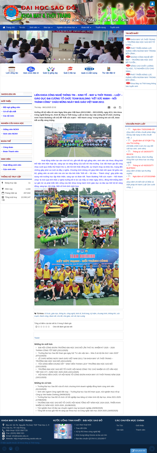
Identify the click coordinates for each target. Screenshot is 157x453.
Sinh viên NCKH (10, 134)
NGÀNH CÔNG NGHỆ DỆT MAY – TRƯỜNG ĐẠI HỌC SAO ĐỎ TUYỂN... (139, 59)
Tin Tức (119, 425)
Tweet (37, 338)
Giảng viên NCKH (11, 129)
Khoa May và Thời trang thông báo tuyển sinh (141, 84)
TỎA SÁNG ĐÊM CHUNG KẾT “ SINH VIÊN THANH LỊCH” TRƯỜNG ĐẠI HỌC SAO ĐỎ (75, 364)
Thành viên (140, 430)
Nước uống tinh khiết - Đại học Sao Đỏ (77, 420)
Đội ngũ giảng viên (11, 107)
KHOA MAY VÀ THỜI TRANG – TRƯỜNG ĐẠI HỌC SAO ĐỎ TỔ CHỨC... (140, 42)
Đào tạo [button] (48, 28)
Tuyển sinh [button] (114, 27)
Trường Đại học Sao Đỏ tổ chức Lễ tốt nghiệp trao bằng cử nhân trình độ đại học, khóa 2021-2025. (79, 397)
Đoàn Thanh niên (10, 151)
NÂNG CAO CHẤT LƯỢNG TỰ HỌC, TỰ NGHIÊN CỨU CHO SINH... (140, 68)
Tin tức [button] (22, 27)
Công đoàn (8, 147)
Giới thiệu (140, 425)
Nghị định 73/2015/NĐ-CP (141, 129)
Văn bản (119, 430)
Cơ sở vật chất (9, 111)
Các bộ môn (8, 116)
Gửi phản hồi (138, 450)
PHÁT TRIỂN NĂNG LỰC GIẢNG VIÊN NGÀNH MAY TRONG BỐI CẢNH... (141, 51)
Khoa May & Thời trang (29, 443)
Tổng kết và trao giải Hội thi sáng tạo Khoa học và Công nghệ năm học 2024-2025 (72, 411)
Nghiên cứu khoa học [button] (67, 28)
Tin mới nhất (132, 33)
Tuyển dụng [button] (101, 27)
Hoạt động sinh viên (12, 165)
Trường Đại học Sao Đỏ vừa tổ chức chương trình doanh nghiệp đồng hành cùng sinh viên (76, 386)
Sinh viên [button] (34, 28)
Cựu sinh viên (9, 169)
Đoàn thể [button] (86, 28)
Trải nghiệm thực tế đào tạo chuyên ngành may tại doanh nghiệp (64, 408)
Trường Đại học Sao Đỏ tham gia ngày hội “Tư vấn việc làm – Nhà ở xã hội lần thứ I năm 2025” (78, 353)
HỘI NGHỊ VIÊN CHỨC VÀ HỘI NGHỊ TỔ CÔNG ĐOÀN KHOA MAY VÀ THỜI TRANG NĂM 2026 (79, 375)
